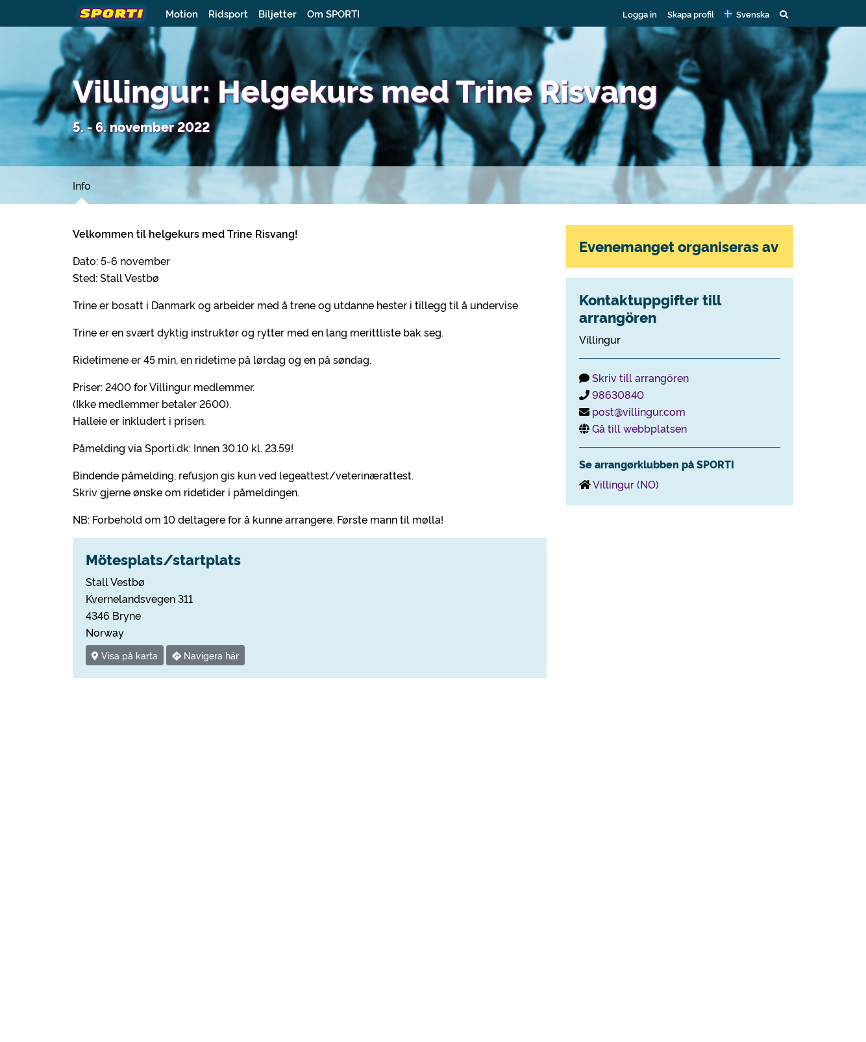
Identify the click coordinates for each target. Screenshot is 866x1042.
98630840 (618, 394)
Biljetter (277, 13)
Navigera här (205, 655)
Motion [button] (182, 13)
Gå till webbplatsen (639, 428)
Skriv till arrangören (640, 377)
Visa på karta (125, 655)
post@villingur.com (639, 411)
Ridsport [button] (228, 13)
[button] (746, 14)
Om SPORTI (333, 13)
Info (82, 185)
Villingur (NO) (626, 484)
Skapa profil (690, 13)
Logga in (640, 13)
